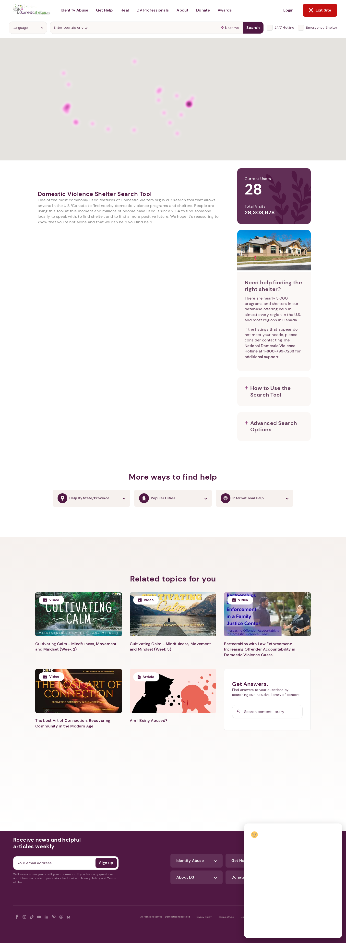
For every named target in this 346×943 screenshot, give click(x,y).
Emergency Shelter (321, 27)
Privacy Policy (204, 917)
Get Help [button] (104, 10)
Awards (225, 10)
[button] (274, 391)
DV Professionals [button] (153, 10)
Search (253, 27)
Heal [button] (124, 10)
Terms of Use (226, 917)
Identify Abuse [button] (74, 10)
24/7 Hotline (284, 27)
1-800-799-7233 (278, 351)
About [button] (182, 10)
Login (288, 10)
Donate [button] (203, 10)
